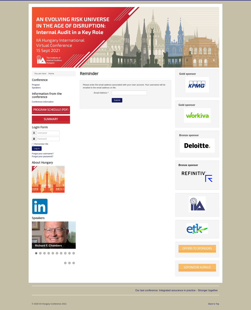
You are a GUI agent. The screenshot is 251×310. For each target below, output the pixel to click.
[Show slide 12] (69, 263)
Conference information (42, 102)
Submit (117, 100)
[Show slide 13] (73, 263)
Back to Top (213, 304)
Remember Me (41, 144)
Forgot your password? (42, 156)
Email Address (101, 93)
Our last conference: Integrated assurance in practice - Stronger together (176, 290)
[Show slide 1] (36, 253)
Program (36, 85)
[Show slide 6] (57, 253)
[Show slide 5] (53, 253)
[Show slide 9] (69, 253)
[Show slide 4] (48, 253)
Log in (37, 148)
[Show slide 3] (44, 253)
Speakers (36, 87)
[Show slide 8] (65, 253)
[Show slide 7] (61, 253)
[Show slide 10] (73, 253)
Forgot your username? (42, 153)
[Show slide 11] (65, 263)
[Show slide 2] (40, 253)
